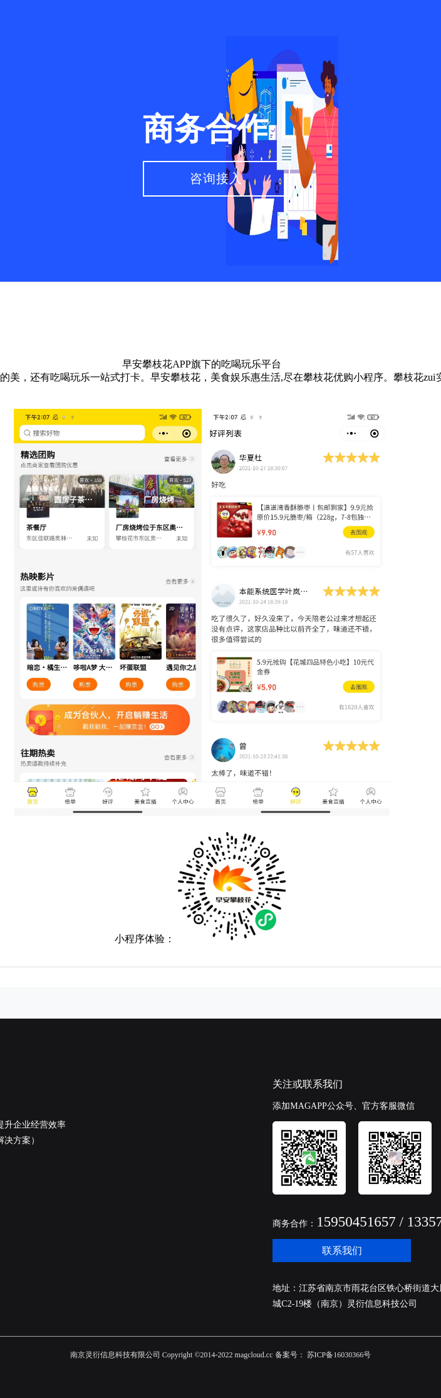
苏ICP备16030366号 (338, 1354)
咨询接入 (216, 178)
